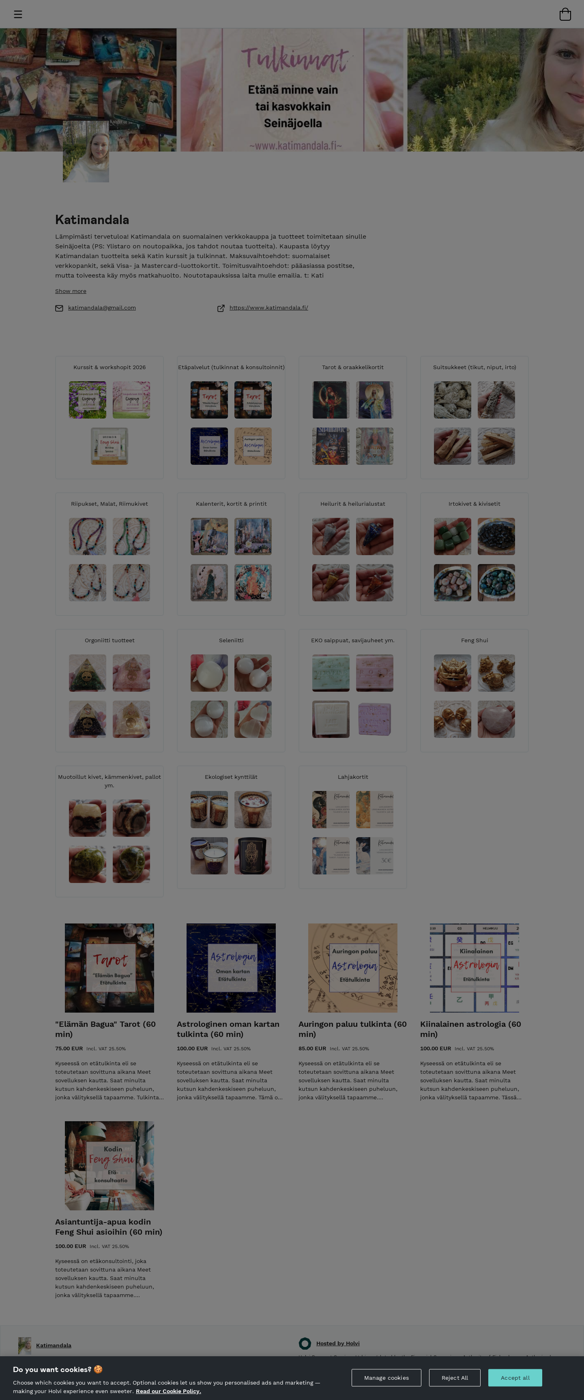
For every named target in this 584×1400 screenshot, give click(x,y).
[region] (292, 1378)
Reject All (455, 1377)
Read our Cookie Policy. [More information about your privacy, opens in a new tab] (168, 1391)
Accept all (515, 1377)
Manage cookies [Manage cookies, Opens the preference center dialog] (386, 1377)
